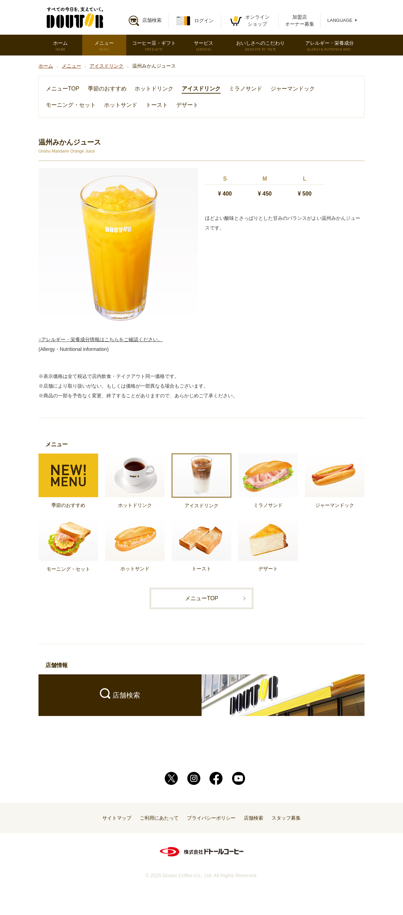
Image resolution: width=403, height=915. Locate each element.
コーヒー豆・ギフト (154, 46)
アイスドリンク (201, 89)
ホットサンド (120, 105)
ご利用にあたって (159, 818)
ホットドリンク (154, 89)
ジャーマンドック (293, 89)
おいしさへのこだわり (260, 46)
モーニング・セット (71, 105)
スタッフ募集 (286, 818)
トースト (157, 105)
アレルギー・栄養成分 (329, 46)
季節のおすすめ (107, 89)
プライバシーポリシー (211, 818)
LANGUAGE (342, 20)
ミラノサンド (245, 89)
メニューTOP (62, 89)
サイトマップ (116, 818)
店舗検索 (253, 818)
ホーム (60, 46)
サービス (203, 46)
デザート (187, 105)
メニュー (104, 46)
